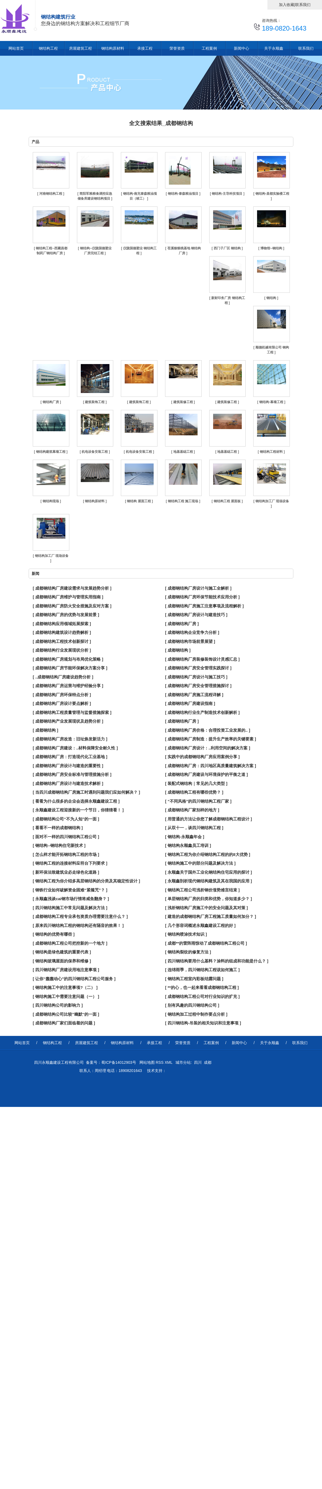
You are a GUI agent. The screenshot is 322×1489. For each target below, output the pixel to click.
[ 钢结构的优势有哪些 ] (53, 934)
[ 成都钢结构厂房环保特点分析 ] (62, 694)
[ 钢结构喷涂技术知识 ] (186, 934)
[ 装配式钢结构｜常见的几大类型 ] (196, 783)
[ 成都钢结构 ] (177, 650)
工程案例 (209, 48)
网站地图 (146, 1062)
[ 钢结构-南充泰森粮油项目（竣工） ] (139, 196)
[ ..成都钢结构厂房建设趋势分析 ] (63, 677)
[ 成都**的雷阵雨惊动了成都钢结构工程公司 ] (206, 943)
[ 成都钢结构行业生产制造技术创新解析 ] (202, 712)
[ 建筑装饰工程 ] (95, 402)
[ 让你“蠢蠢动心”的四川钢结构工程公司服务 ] (74, 978)
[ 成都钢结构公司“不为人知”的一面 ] (66, 819)
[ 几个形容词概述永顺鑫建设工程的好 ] (200, 925)
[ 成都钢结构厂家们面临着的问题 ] (64, 1023)
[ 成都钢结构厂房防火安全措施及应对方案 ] (72, 606)
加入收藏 (286, 4)
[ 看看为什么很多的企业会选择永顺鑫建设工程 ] (76, 801)
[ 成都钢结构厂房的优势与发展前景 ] (66, 614)
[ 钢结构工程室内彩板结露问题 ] (194, 978)
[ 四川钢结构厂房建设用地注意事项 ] (66, 969)
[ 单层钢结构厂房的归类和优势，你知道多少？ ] (208, 898)
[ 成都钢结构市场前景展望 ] (190, 641)
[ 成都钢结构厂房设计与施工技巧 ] (196, 677)
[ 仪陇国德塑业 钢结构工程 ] (139, 250)
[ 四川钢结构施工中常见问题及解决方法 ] (70, 907)
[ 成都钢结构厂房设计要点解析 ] (62, 703)
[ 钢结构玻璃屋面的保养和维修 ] (62, 961)
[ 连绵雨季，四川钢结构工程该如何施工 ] (202, 969)
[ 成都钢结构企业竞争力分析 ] (192, 632)
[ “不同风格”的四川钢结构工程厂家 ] (198, 801)
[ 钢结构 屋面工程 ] (139, 501)
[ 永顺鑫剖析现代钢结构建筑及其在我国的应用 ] (208, 881)
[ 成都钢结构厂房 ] (182, 623)
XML (169, 1062)
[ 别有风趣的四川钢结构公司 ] (192, 1005)
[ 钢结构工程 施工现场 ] (183, 501)
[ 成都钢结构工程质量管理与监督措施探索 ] (72, 712)
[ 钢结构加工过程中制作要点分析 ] (196, 1014)
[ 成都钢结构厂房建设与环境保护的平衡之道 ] (206, 774)
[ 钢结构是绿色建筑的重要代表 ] (62, 952)
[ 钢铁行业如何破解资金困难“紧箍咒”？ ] (70, 890)
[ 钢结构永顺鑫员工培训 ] (188, 845)
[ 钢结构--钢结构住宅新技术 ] (59, 845)
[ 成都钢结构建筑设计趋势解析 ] (62, 632)
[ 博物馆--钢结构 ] (271, 248)
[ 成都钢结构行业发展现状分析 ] (62, 650)
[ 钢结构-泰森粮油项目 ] (183, 194)
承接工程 (145, 48)
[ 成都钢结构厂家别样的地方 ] (192, 810)
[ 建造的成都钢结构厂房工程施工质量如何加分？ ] (210, 916)
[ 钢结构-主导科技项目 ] (227, 194)
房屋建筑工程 (80, 48)
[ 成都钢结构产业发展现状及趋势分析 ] (68, 721)
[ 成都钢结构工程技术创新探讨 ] (62, 641)
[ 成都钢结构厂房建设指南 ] (190, 703)
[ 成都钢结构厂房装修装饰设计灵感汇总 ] (202, 659)
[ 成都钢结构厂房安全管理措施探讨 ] (198, 685)
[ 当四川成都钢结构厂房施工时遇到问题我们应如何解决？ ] (86, 792)
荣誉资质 (177, 48)
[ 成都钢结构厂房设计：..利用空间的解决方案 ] (207, 748)
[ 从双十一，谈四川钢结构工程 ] (194, 827)
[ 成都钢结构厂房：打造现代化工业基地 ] (70, 756)
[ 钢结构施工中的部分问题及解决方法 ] (200, 863)
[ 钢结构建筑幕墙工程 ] (50, 452)
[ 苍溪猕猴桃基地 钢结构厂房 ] (183, 250)
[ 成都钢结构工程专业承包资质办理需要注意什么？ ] (80, 916)
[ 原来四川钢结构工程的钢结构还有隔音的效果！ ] (78, 925)
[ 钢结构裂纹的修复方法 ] (188, 952)
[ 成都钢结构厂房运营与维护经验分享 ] (68, 685)
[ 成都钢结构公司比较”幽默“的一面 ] (66, 1014)
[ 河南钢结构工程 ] (50, 194)
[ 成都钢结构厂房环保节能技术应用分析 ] (202, 597)
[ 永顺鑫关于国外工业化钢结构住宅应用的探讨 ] (208, 872)
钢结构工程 (48, 48)
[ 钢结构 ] (271, 298)
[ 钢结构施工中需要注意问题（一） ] (66, 996)
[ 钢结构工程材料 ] (271, 452)
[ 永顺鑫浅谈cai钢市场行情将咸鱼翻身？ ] (71, 898)
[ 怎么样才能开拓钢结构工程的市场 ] (66, 854)
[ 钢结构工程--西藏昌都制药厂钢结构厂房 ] (50, 250)
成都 (207, 1062)
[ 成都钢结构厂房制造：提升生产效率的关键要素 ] (210, 739)
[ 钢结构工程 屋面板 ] (227, 501)
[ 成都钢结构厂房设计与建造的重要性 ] (68, 765)
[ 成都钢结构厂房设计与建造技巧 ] (196, 614)
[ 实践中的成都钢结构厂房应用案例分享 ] (202, 756)
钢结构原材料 (112, 48)
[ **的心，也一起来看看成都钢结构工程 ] (202, 987)
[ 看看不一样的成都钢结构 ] (58, 827)
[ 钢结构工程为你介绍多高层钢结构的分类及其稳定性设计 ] (86, 881)
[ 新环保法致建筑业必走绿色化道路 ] (66, 872)
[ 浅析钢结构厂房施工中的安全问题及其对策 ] (206, 907)
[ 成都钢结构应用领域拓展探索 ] (62, 623)
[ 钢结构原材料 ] (95, 501)
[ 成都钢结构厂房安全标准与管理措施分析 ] (72, 774)
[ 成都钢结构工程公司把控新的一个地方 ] (70, 943)
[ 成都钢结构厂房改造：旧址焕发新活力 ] (70, 739)
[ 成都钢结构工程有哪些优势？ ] (194, 792)
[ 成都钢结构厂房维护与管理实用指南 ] (68, 597)
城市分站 (183, 1062)
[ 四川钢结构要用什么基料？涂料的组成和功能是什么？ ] (216, 961)
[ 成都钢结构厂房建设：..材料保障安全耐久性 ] (75, 748)
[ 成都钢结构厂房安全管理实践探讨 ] (198, 668)
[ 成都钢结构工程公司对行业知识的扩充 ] (202, 996)
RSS (160, 1062)
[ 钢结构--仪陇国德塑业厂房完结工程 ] (95, 250)
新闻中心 (241, 48)
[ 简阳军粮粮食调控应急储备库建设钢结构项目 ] (94, 196)
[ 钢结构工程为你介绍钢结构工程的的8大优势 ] (207, 854)
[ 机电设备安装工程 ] (95, 452)
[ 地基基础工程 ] (183, 452)
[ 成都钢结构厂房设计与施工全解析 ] (198, 588)
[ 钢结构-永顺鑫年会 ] (184, 836)
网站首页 (16, 48)
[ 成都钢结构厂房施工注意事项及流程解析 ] (204, 606)
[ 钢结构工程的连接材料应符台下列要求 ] (70, 863)
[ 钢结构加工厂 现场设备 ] (271, 503)
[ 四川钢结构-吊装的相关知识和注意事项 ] (203, 1023)
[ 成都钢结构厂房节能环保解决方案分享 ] (70, 668)
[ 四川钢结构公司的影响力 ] (58, 1005)
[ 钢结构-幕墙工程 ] (271, 402)
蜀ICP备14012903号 (118, 1062)
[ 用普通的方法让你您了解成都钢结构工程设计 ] (208, 819)
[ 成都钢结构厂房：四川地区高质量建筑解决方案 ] (210, 765)
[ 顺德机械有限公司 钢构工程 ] (271, 349)
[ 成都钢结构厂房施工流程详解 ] (194, 694)
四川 (198, 1062)
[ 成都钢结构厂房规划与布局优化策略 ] (68, 659)
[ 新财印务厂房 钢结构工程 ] (227, 300)
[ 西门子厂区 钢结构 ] (227, 248)
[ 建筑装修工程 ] (183, 402)
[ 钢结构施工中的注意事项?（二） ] (65, 987)
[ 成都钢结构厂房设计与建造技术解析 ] (68, 783)
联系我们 (303, 4)
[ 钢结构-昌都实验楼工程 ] (271, 196)
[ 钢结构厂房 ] (50, 402)
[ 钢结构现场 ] (50, 501)
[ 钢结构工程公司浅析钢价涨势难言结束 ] (202, 890)
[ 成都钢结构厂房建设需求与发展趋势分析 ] (72, 588)
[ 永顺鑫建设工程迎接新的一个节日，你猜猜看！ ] (78, 810)
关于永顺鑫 (273, 48)
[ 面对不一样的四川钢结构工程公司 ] (66, 836)
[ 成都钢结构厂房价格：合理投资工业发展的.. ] (207, 730)
